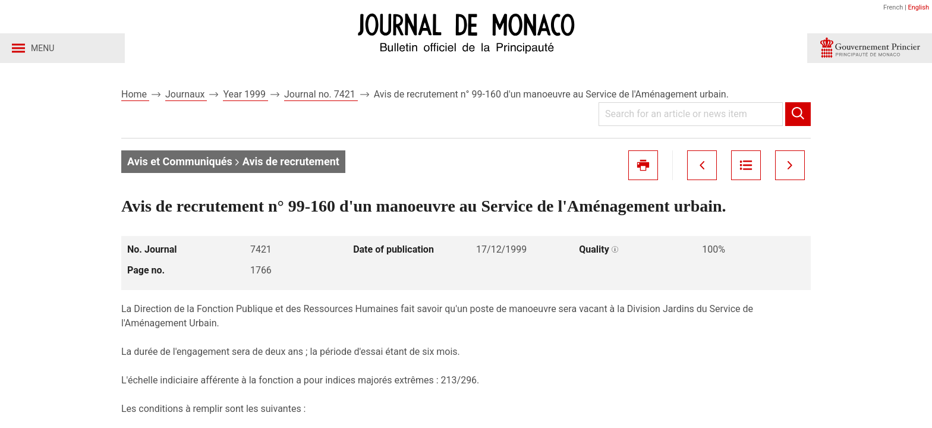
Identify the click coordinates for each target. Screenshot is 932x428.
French (893, 7)
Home (135, 94)
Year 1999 (245, 94)
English (918, 7)
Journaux (186, 94)
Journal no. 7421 (321, 94)
